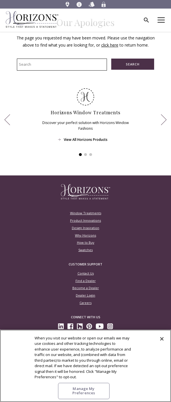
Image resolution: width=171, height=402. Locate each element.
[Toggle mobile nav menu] (161, 20)
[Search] (147, 20)
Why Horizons (85, 235)
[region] (85, 366)
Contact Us (85, 273)
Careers (85, 303)
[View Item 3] (90, 154)
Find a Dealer (85, 281)
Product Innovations (85, 220)
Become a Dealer (85, 288)
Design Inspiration (85, 228)
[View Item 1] (80, 154)
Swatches (85, 250)
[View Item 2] (85, 154)
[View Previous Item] (7, 119)
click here (109, 45)
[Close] (162, 339)
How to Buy (85, 242)
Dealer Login (85, 295)
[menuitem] (67, 4)
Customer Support (85, 264)
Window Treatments (85, 213)
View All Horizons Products (86, 139)
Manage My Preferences (83, 391)
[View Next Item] (164, 119)
